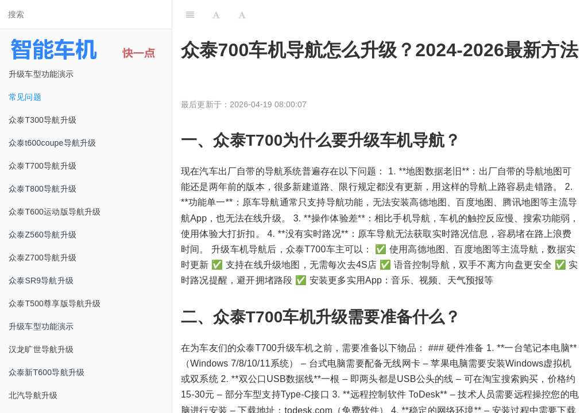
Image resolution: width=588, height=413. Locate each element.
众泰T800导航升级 (42, 188)
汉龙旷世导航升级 (41, 349)
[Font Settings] (216, 14)
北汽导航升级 (33, 395)
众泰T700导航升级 (42, 165)
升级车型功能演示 (41, 74)
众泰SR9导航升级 (41, 280)
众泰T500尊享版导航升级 (55, 303)
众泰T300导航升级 (42, 119)
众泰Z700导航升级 (42, 257)
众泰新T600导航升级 (46, 372)
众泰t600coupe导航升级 (52, 142)
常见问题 (25, 97)
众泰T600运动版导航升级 (55, 211)
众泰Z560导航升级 (42, 234)
